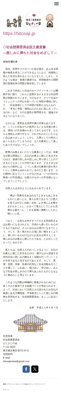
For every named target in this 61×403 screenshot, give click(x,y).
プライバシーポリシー (14, 384)
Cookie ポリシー (29, 384)
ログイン (6, 389)
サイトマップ (40, 384)
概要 (4, 384)
